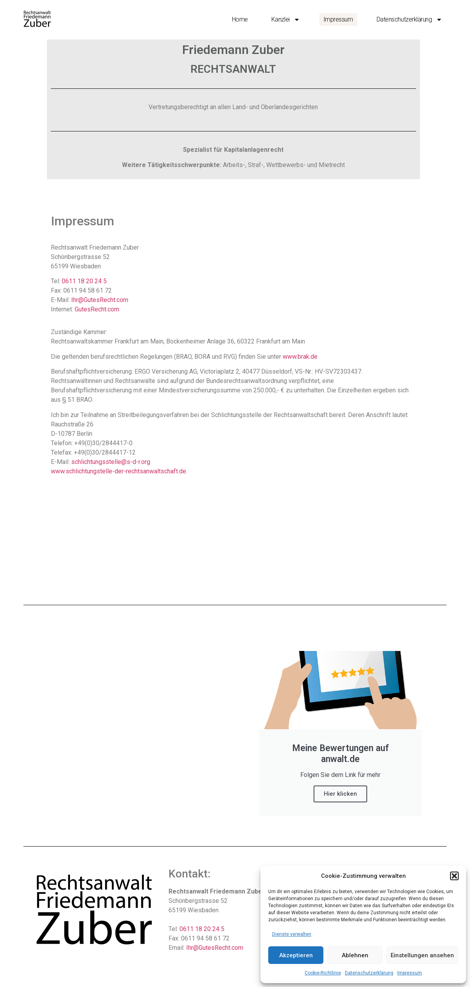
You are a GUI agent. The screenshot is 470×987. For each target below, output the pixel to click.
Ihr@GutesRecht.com (99, 300)
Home (240, 19)
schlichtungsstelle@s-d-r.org (110, 462)
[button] (454, 876)
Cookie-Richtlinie (323, 973)
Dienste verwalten (291, 934)
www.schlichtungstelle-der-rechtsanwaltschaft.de (118, 471)
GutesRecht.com (97, 309)
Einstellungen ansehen (422, 955)
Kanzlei (285, 19)
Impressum (409, 973)
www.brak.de (300, 356)
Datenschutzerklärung (369, 973)
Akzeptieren (296, 955)
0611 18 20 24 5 (84, 281)
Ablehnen (355, 955)
